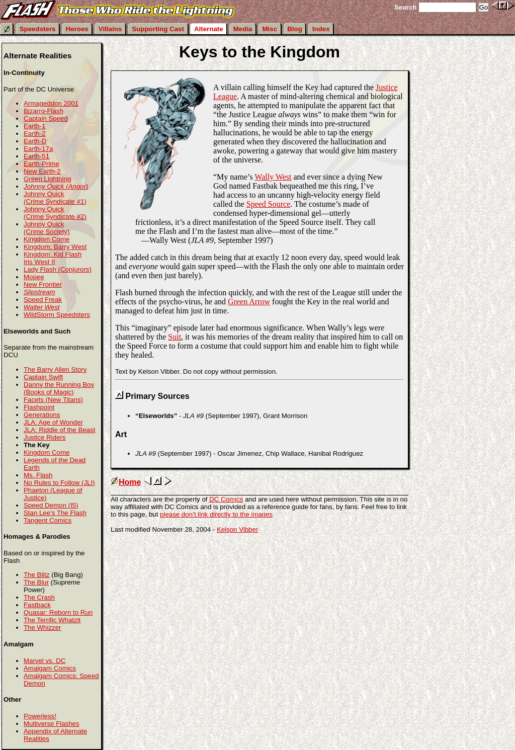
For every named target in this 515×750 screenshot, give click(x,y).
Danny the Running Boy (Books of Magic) (59, 388)
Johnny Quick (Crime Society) (46, 227)
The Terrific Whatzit (52, 620)
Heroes (77, 29)
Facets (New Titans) (53, 399)
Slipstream (39, 292)
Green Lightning (47, 179)
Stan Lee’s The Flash (55, 513)
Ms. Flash (38, 475)
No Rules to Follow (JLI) (59, 482)
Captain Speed (46, 118)
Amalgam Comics (50, 668)
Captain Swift (43, 377)
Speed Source (268, 204)
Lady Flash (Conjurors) (58, 269)
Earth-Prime (41, 164)
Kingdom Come (46, 239)
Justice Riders (44, 437)
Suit (174, 336)
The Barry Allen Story (55, 369)
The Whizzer (42, 627)
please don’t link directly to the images (216, 514)
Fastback (37, 605)
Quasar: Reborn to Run (58, 612)
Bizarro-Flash (43, 111)
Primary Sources (157, 396)
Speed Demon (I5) (51, 505)
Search (405, 7)
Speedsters (38, 29)
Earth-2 (35, 133)
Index (321, 29)
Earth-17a (38, 148)
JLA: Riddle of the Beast (59, 430)
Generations (42, 415)
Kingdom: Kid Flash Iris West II (52, 258)
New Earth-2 (42, 171)
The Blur (36, 582)
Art (121, 434)
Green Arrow (249, 301)
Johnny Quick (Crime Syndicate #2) (55, 212)
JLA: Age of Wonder (53, 422)
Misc (270, 29)
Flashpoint (39, 407)
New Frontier (43, 284)
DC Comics (226, 499)
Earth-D (35, 141)
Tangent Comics (47, 520)
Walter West (42, 307)
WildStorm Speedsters (57, 314)
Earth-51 (36, 156)
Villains (110, 29)
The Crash (39, 597)
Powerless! (40, 716)
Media (242, 29)
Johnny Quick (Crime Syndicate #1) (55, 197)
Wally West (272, 177)
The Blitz (37, 574)
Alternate (208, 29)
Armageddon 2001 (51, 103)
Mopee (34, 277)
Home (126, 482)
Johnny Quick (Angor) (56, 186)
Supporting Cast (158, 29)
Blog (294, 29)
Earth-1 (35, 126)
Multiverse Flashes (51, 723)
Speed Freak (43, 299)
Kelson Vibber (237, 529)
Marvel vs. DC (44, 660)
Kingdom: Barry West (55, 247)
